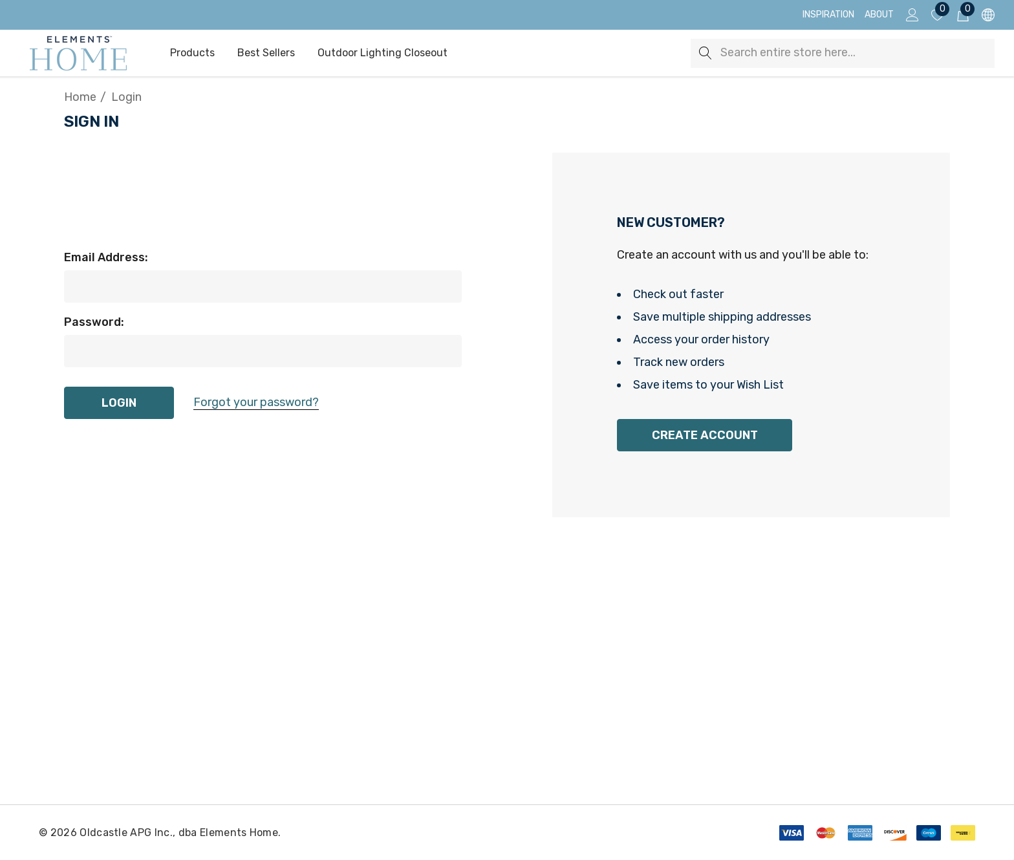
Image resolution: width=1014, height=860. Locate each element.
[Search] (705, 53)
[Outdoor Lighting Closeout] (383, 54)
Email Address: (106, 257)
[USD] (987, 15)
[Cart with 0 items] (962, 15)
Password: (94, 322)
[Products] (192, 54)
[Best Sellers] (266, 53)
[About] (879, 15)
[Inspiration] (828, 15)
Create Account (705, 435)
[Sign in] (911, 15)
